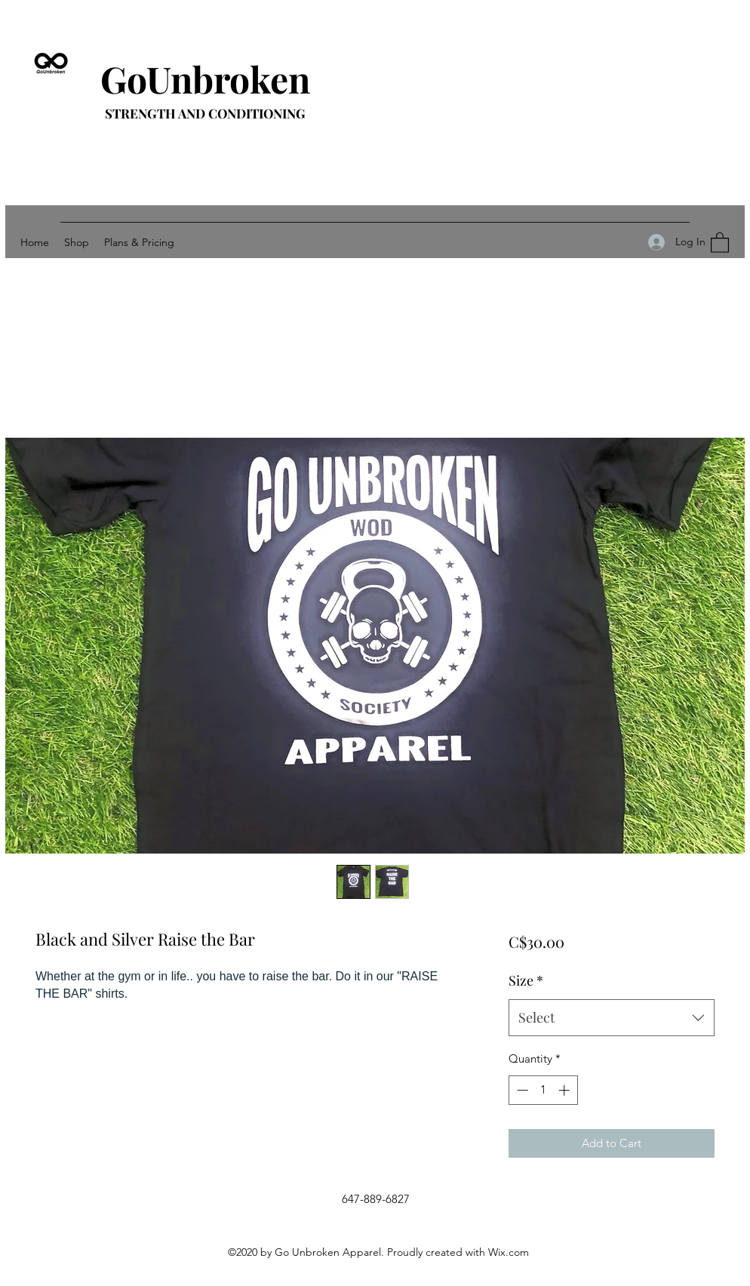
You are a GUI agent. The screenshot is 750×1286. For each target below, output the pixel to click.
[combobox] (612, 1018)
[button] (720, 242)
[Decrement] (521, 1090)
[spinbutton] (542, 1090)
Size (526, 980)
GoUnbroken (205, 78)
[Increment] (565, 1090)
